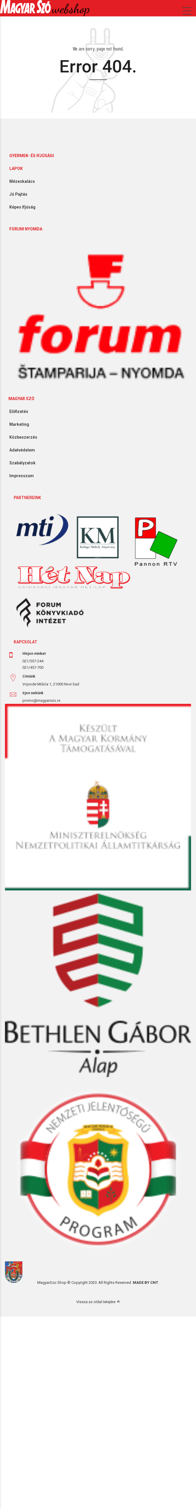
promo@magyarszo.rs (41, 700)
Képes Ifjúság (20, 207)
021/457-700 (32, 667)
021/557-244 (32, 661)
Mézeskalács (20, 181)
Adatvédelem (20, 450)
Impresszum (19, 475)
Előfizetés (16, 411)
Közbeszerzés (21, 437)
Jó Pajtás (16, 194)
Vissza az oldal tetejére (95, 1302)
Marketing (17, 424)
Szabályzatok (20, 463)
